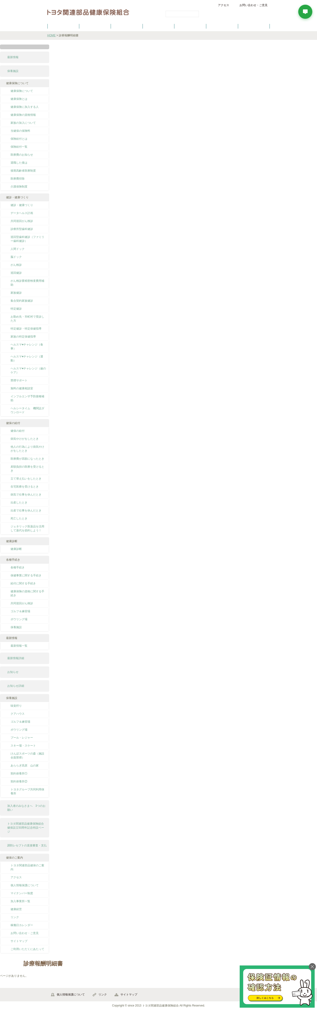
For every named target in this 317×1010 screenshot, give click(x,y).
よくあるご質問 (254, 26)
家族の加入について (23, 122)
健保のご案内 (63, 26)
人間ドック (18, 249)
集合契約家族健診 (22, 300)
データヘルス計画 (22, 213)
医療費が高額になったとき (27, 458)
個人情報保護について (25, 885)
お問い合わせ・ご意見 (253, 5)
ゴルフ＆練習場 (20, 611)
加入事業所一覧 (20, 901)
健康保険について (95, 26)
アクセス (223, 5)
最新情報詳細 (15, 658)
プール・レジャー (22, 737)
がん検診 (16, 265)
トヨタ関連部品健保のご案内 (27, 867)
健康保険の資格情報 (23, 114)
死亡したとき (19, 518)
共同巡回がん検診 (22, 221)
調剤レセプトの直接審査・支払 (27, 845)
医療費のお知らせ (22, 154)
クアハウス (18, 713)
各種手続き (190, 26)
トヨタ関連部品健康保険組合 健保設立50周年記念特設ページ (27, 827)
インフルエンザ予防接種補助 (27, 398)
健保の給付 (127, 26)
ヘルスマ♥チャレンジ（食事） (27, 346)
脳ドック (16, 257)
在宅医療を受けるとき (25, 486)
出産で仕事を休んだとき (26, 510)
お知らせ (13, 672)
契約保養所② (19, 781)
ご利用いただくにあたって (27, 949)
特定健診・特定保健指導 (26, 328)
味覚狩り (16, 705)
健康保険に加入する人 (25, 107)
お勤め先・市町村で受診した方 (27, 318)
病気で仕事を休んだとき (26, 494)
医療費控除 (18, 178)
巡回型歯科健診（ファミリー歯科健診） (27, 239)
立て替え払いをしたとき (26, 478)
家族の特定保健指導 (23, 336)
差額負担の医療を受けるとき (27, 468)
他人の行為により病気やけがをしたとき (27, 448)
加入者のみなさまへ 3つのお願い (26, 807)
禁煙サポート (19, 380)
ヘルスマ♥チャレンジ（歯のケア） (28, 370)
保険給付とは (19, 138)
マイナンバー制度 (22, 893)
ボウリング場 (19, 619)
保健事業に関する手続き (26, 575)
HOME (51, 35)
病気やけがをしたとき (25, 438)
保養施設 (222, 26)
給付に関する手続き (23, 583)
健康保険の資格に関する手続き (27, 593)
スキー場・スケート (23, 745)
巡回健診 (16, 272)
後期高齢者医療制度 (23, 170)
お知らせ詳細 (15, 685)
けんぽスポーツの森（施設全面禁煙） (27, 755)
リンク (15, 917)
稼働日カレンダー (22, 925)
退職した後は (19, 162)
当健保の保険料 (20, 130)
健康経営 (16, 909)
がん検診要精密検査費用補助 (27, 282)
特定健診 (16, 308)
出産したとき (19, 502)
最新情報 (13, 57)
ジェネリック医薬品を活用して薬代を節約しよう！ (27, 528)
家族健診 (16, 292)
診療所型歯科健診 (22, 229)
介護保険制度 (19, 186)
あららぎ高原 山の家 (25, 765)
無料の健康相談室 (22, 388)
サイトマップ (19, 941)
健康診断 (16, 549)
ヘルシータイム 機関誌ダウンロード (27, 410)
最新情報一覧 (19, 645)
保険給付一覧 (19, 146)
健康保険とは (19, 99)
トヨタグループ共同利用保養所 (27, 791)
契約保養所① (19, 773)
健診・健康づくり (158, 26)
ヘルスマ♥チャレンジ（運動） (27, 358)
